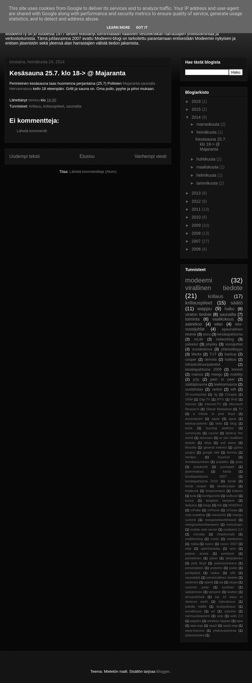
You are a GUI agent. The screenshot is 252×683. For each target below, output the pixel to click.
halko (229, 308)
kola (193, 496)
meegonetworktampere (202, 524)
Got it (142, 27)
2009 (197, 225)
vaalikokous (223, 319)
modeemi (198, 280)
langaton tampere (220, 500)
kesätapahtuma (230, 334)
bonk (188, 428)
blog (233, 423)
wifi (233, 389)
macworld (219, 515)
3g (215, 394)
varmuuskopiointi (197, 616)
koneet (237, 369)
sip (221, 582)
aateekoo (193, 324)
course (213, 433)
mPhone (213, 510)
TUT (213, 354)
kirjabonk (191, 491)
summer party (197, 587)
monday (199, 534)
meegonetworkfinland (220, 520)
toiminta (192, 319)
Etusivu (87, 156)
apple (215, 418)
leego (207, 505)
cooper (191, 359)
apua (232, 418)
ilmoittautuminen (197, 462)
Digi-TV (204, 399)
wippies (195, 621)
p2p (196, 379)
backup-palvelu (196, 423)
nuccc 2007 (228, 544)
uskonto (230, 611)
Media (196, 354)
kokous (237, 491)
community (193, 433)
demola (211, 359)
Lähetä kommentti (32, 131)
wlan (218, 324)
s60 (232, 573)
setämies (191, 582)
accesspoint (193, 418)
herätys (190, 457)
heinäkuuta (206, 132)
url (213, 611)
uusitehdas (194, 389)
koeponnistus (215, 491)
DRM (189, 399)
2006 (197, 249)
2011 (197, 209)
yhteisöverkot (195, 635)
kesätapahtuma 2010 (201, 481)
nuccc (209, 544)
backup (230, 354)
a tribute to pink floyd (214, 413)
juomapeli (227, 467)
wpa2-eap (230, 625)
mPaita (195, 510)
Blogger (162, 671)
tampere (215, 592)
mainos (197, 374)
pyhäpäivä (192, 573)
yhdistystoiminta (224, 630)
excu (207, 334)
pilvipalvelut (234, 558)
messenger (235, 524)
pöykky (211, 344)
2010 (197, 217)
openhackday (210, 548)
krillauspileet (53, 106)
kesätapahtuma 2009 (203, 369)
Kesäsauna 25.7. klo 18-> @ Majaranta (210, 144)
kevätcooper (226, 486)
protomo (216, 568)
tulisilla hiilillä (195, 606)
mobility (236, 374)
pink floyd (198, 563)
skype (233, 582)
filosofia (190, 447)
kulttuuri (232, 496)
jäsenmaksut (194, 471)
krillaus (35, 106)
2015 (197, 109)
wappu (204, 308)
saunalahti (192, 577)
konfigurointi (211, 496)
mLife (198, 339)
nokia (194, 544)
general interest (215, 447)
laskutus (191, 505)
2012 (197, 201)
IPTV (220, 399)
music (215, 539)
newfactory (235, 539)
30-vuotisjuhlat (195, 394)
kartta (227, 471)
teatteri (232, 592)
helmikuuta (206, 175)
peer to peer (222, 379)
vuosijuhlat (234, 344)
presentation (194, 568)
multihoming (194, 539)
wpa (240, 621)
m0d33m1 (235, 505)
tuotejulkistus (226, 606)
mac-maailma (195, 515)
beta (219, 423)
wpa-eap (196, 625)
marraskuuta (208, 124)
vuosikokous (202, 349)
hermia (232, 452)
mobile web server (203, 529)
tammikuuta (207, 183)
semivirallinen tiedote (222, 577)
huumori (223, 457)
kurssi (189, 500)
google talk (210, 452)
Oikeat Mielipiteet (218, 409)
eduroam (206, 438)
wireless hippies (218, 621)
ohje (188, 548)
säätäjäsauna (196, 384)
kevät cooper (196, 486)
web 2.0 (236, 616)
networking (225, 339)
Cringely (231, 394)
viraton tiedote (198, 314)
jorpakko (222, 462)
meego (216, 374)
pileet (213, 558)
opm (232, 548)
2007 (197, 241)
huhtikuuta (206, 159)
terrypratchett (195, 597)
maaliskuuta (207, 167)
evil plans (228, 442)
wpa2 (213, 625)
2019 (197, 101)
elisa (208, 442)
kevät (232, 481)
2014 (197, 117)
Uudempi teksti (24, 156)
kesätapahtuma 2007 (206, 476)
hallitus (230, 359)
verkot (217, 389)
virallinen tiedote (214, 288)
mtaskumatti (225, 534)
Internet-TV (213, 404)
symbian (228, 587)
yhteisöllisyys (232, 349)
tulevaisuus (227, 601)
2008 (197, 233)
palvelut (191, 344)
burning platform (220, 428)
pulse (233, 568)
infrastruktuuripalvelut (202, 364)
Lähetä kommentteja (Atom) (92, 171)
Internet (190, 404)
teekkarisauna (225, 384)
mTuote (231, 510)
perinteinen (193, 558)
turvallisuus (193, 611)
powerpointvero (225, 563)
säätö (237, 303)
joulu (239, 462)
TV (241, 409)
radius (215, 573)
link (219, 505)
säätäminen (193, 592)
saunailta (73, 106)
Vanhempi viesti (150, 156)
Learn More (118, 27)
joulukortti (200, 467)
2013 (197, 193)
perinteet (227, 553)
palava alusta (196, 553)
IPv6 (234, 399)
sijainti (208, 582)
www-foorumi (194, 630)
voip (220, 616)
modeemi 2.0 (233, 529)
